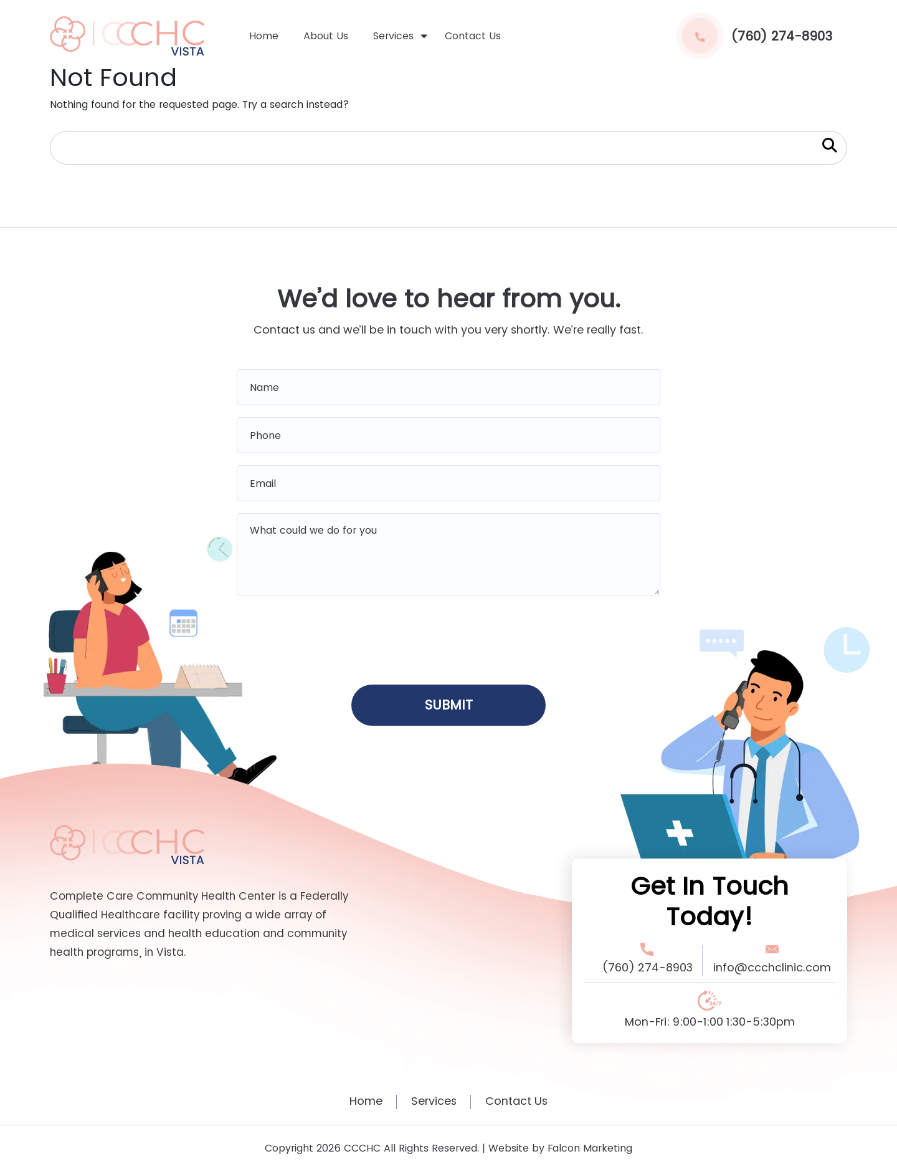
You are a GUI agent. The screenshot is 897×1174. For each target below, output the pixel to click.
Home (263, 36)
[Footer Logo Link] (127, 844)
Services (393, 36)
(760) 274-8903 (754, 35)
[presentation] (448, 636)
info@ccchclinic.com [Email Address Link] (772, 968)
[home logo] (127, 35)
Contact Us (473, 36)
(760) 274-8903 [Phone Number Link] (647, 968)
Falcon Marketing (590, 1149)
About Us (325, 36)
